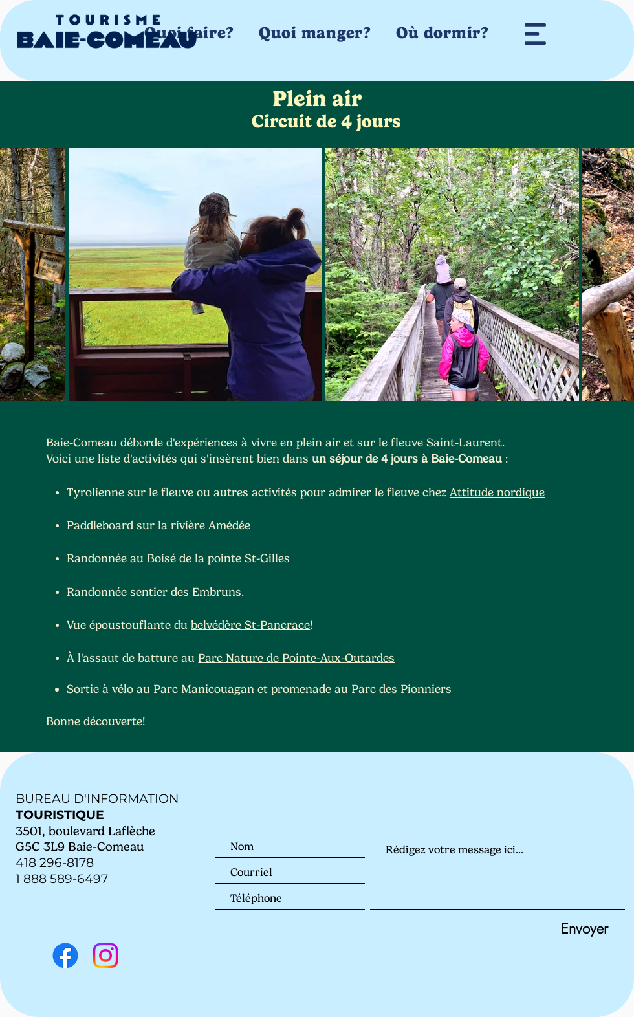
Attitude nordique (497, 492)
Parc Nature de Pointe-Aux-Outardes (296, 658)
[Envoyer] (584, 928)
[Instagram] (105, 955)
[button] (535, 34)
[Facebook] (65, 955)
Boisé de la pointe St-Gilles (218, 558)
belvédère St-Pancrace (250, 625)
